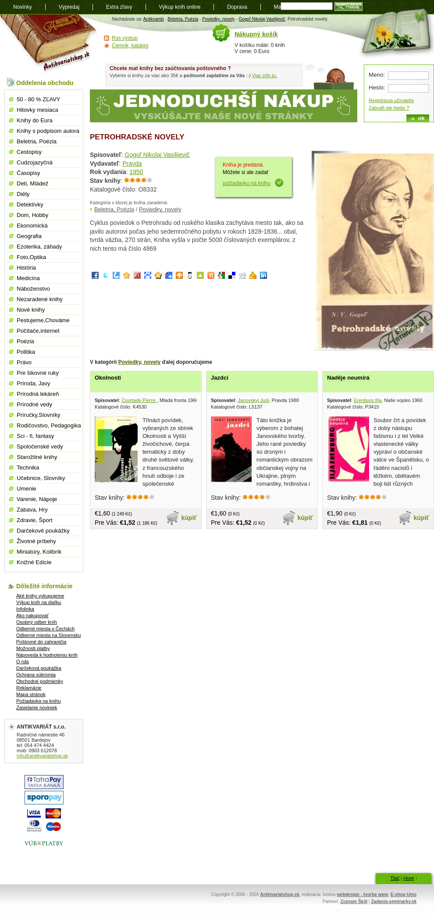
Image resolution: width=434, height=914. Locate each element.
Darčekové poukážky (43, 530)
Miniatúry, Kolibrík (39, 551)
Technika (28, 467)
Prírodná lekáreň (38, 394)
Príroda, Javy (33, 383)
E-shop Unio (403, 894)
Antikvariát (153, 19)
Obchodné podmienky (39, 681)
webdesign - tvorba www (362, 894)
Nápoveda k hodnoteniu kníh (47, 655)
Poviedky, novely (218, 19)
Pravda (132, 163)
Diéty (23, 194)
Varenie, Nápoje (37, 499)
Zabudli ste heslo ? (389, 107)
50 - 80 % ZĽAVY (38, 99)
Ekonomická (32, 225)
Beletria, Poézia (182, 19)
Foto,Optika (31, 257)
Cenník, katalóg (130, 46)
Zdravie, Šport (35, 520)
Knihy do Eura (35, 120)
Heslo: (377, 87)
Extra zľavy (119, 7)
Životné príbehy (36, 541)
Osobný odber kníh (36, 622)
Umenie (26, 488)
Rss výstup (125, 38)
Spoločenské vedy (40, 446)
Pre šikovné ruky (38, 373)
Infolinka (25, 609)
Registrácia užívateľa (391, 100)
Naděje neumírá (348, 377)
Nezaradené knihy (40, 299)
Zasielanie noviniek (36, 707)
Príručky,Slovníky (38, 415)
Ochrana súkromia (36, 674)
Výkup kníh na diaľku (38, 602)
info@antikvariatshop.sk (42, 755)
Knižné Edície (34, 562)
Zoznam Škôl (353, 901)
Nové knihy (31, 309)
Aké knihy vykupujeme (40, 595)
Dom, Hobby (32, 215)
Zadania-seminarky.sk (393, 901)
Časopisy (28, 173)
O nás (22, 661)
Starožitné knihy (37, 457)
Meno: (377, 74)
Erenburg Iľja (367, 400)
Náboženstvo (33, 288)
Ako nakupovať (32, 615)
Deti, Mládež (32, 183)
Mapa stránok (31, 694)
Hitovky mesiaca (37, 110)
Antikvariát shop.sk (49, 44)
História (26, 267)
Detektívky (30, 204)
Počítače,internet (38, 330)
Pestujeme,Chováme (43, 320)
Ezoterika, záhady (39, 246)
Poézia (25, 341)
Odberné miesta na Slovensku (48, 635)
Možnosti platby (33, 648)
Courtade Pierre (139, 400)
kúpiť (189, 517)
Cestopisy (29, 152)
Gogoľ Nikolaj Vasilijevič (261, 19)
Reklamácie (28, 687)
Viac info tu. (264, 75)
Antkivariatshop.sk (279, 894)
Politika (26, 352)
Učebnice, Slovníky (41, 478)
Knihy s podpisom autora (48, 131)
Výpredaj (69, 7)
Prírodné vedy (34, 404)
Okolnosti (108, 377)
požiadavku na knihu (246, 183)
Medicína (28, 278)
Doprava (237, 7)
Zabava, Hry (32, 509)
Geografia (29, 236)
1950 (136, 171)
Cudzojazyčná (35, 162)
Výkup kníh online (180, 7)
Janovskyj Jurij (253, 400)
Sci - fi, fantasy (35, 436)
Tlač (394, 878)
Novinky (22, 7)
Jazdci (219, 377)
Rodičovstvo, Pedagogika (49, 425)
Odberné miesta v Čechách (45, 628)
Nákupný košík (256, 34)
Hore (408, 878)
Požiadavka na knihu (38, 701)
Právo (24, 362)
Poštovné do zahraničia (41, 641)
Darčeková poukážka (38, 668)
